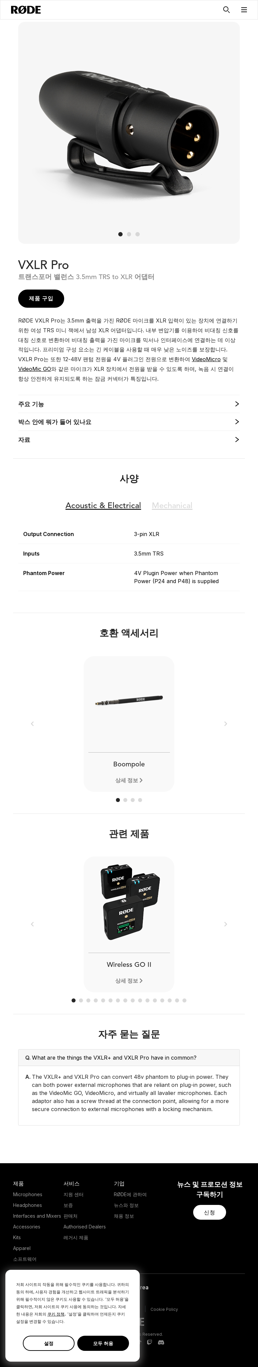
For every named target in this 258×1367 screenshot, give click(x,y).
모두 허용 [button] (103, 1343)
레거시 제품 (75, 1237)
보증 (68, 1205)
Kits (17, 1237)
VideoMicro (206, 359)
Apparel (22, 1248)
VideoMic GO (34, 369)
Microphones (27, 1194)
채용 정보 (124, 1216)
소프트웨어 (25, 1259)
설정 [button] (48, 1343)
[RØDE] (26, 10)
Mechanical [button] (172, 506)
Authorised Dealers (84, 1226)
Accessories (26, 1226)
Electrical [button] (103, 506)
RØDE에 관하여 (130, 1194)
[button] (244, 9)
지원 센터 (73, 1194)
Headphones (27, 1205)
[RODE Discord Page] (161, 1342)
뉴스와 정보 (126, 1205)
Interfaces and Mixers (37, 1216)
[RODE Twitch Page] (149, 1342)
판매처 (70, 1216)
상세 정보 (126, 780)
